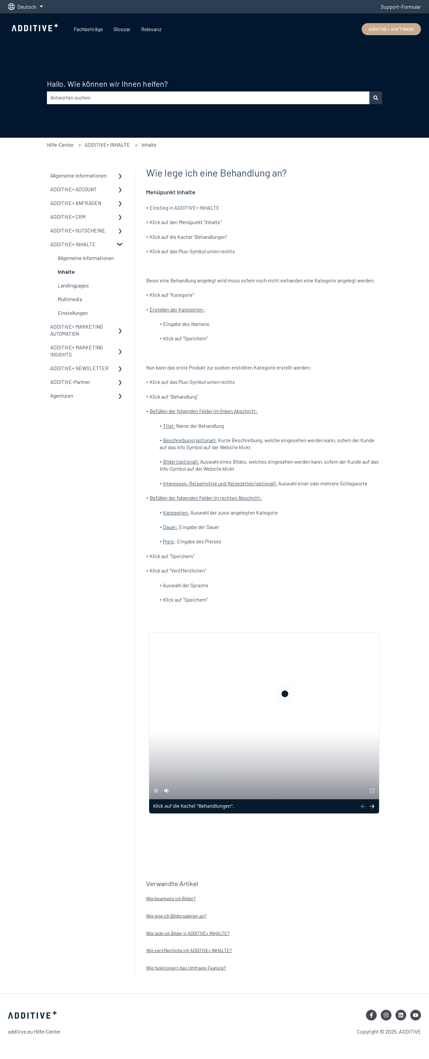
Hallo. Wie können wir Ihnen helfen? (107, 83)
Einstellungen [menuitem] (73, 313)
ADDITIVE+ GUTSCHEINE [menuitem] (77, 230)
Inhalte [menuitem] (66, 272)
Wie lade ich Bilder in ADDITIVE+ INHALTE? (188, 933)
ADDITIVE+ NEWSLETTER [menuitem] (79, 368)
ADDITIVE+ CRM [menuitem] (67, 217)
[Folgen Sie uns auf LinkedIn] (400, 1015)
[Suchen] (375, 97)
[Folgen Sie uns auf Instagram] (386, 1015)
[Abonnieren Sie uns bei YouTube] (415, 1015)
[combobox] (208, 97)
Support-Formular (401, 6)
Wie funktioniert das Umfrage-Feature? (186, 968)
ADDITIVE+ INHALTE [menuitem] (73, 244)
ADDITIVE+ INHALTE (107, 145)
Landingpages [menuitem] (73, 285)
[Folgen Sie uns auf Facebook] (371, 1015)
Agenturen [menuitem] (61, 396)
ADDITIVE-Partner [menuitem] (70, 382)
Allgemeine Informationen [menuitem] (78, 176)
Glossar (122, 29)
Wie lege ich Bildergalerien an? (176, 916)
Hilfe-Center (60, 145)
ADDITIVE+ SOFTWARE (391, 29)
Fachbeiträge (88, 29)
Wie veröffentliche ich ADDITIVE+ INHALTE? (189, 950)
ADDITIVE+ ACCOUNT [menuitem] (73, 189)
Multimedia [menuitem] (70, 299)
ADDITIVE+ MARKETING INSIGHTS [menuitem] (76, 350)
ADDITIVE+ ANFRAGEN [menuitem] (75, 203)
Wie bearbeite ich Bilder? (171, 898)
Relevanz (151, 29)
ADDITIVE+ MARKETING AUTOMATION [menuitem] (76, 330)
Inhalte (149, 145)
